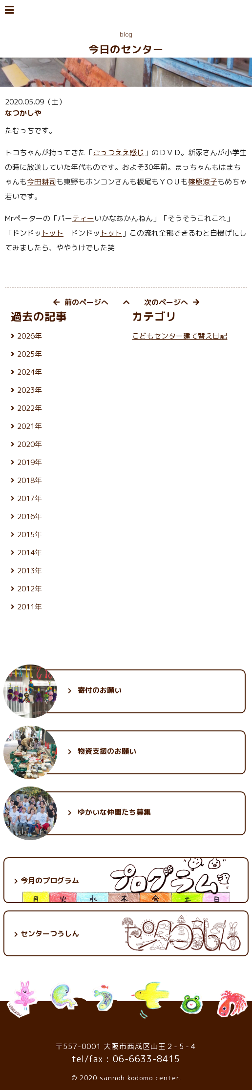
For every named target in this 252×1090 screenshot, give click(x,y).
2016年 (29, 516)
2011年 (29, 607)
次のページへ (171, 302)
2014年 (29, 552)
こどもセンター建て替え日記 (179, 336)
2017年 (29, 498)
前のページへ (80, 302)
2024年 (29, 372)
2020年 (29, 444)
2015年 (29, 534)
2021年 (29, 426)
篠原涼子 (202, 182)
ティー (83, 218)
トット (52, 233)
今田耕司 (41, 182)
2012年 (29, 589)
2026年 (29, 336)
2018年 (29, 480)
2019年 (29, 462)
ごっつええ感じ (118, 152)
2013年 (29, 570)
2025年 (29, 354)
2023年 (29, 390)
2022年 (29, 408)
